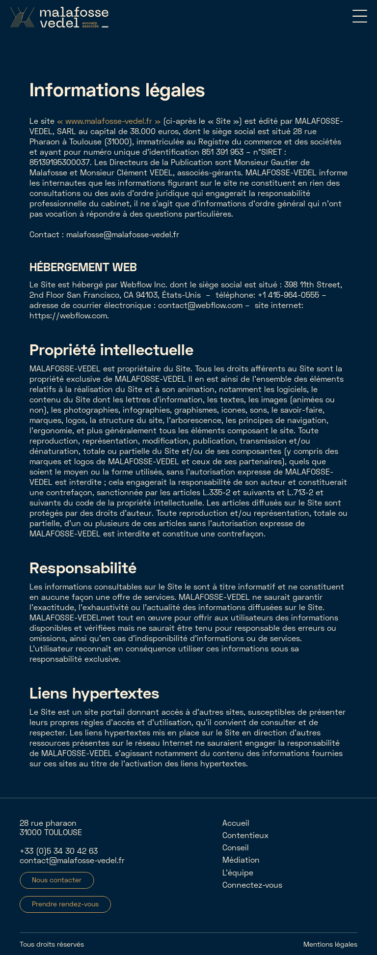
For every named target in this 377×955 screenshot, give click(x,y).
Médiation (241, 859)
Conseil (235, 847)
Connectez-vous (252, 884)
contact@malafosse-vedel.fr (72, 860)
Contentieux (245, 835)
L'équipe (237, 872)
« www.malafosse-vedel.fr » (109, 120)
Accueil (235, 822)
